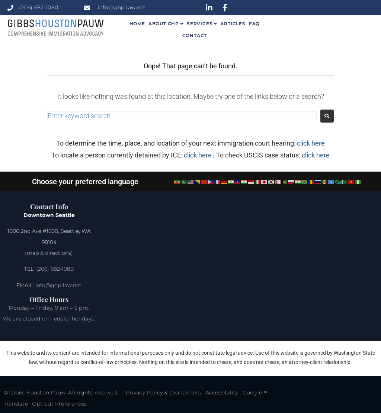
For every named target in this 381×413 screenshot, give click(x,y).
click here (311, 143)
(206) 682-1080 (54, 269)
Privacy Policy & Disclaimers (163, 392)
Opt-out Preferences (59, 403)
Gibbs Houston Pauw (37, 392)
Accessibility (221, 392)
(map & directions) (49, 253)
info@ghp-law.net (58, 285)
